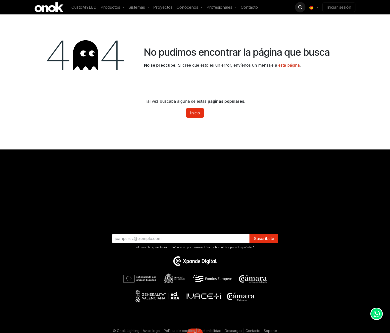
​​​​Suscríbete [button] (264, 238)
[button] (300, 7)
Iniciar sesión (339, 7)
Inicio (195, 112)
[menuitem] (83, 7)
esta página (289, 65)
